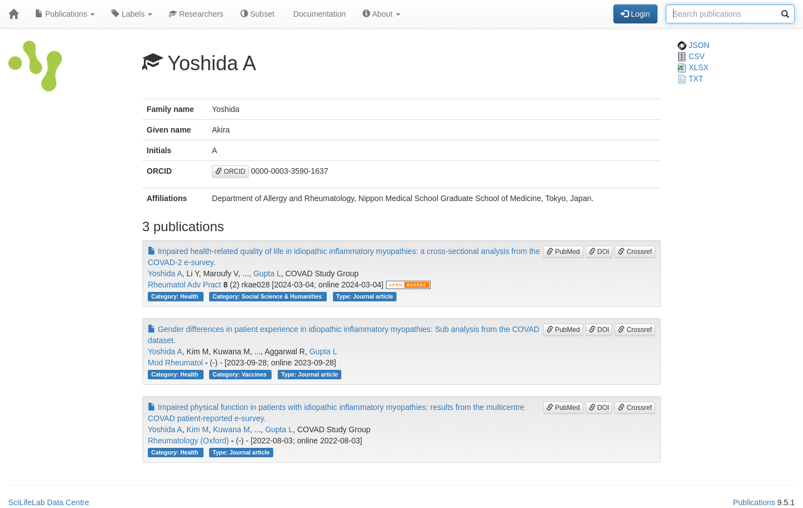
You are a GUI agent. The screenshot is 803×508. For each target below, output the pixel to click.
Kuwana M (231, 429)
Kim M (198, 429)
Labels (132, 13)
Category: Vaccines (240, 374)
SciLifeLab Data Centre (48, 502)
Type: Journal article (364, 296)
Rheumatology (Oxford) (188, 440)
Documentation (318, 13)
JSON (693, 45)
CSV (691, 56)
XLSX (693, 67)
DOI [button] (599, 252)
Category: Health (175, 296)
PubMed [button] (563, 252)
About (381, 13)
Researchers (196, 13)
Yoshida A (165, 273)
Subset (257, 13)
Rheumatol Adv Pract (184, 284)
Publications (65, 13)
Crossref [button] (635, 252)
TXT (690, 78)
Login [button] (635, 13)
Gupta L (267, 273)
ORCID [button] (230, 171)
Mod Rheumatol (175, 362)
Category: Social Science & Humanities (267, 296)
